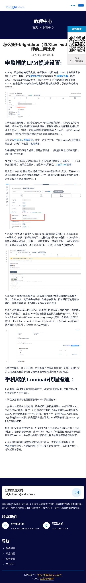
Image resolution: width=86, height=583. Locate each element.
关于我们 (8, 564)
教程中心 (8, 558)
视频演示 (35, 143)
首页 (35, 27)
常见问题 (8, 553)
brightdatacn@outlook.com (20, 494)
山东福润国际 (47, 578)
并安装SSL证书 (63, 164)
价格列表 (8, 548)
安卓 (58, 442)
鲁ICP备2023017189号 (49, 574)
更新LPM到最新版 (23, 140)
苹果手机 (9, 446)
